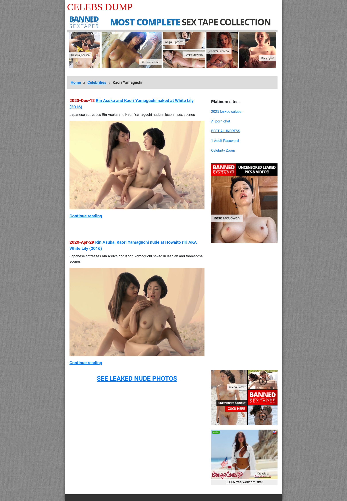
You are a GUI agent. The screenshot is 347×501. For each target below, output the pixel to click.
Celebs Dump (100, 7)
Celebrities (96, 82)
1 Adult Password (225, 141)
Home (76, 82)
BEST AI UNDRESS (225, 131)
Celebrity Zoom (223, 150)
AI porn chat (220, 121)
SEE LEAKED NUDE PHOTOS (137, 378)
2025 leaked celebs (226, 111)
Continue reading (85, 215)
